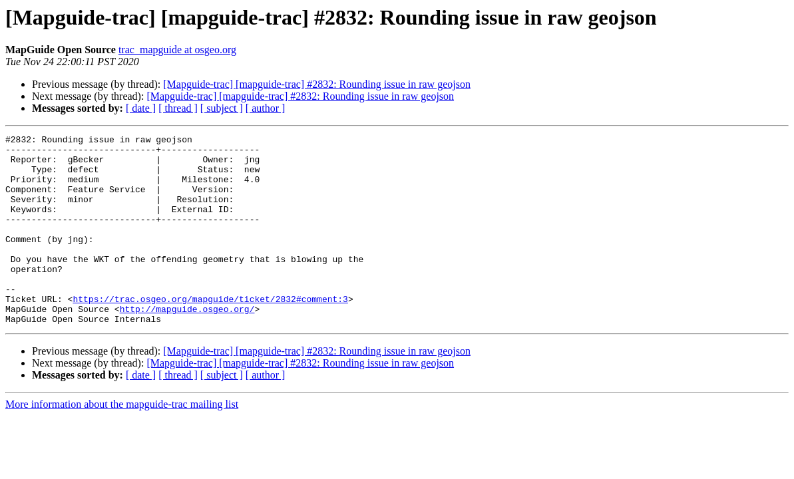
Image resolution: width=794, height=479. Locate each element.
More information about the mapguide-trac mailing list (121, 442)
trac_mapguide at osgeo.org (177, 49)
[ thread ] (178, 108)
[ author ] (266, 108)
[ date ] (141, 108)
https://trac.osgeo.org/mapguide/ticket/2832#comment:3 (210, 333)
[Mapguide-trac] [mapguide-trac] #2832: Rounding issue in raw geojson (317, 84)
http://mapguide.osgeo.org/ (187, 345)
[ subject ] (221, 108)
